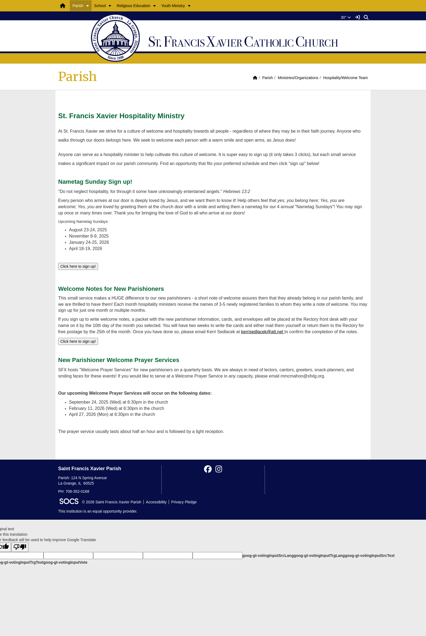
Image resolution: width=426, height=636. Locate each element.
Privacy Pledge (183, 502)
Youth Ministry (173, 6)
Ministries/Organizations (298, 78)
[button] (88, 5)
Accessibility (156, 502)
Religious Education (133, 6)
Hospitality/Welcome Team (345, 78)
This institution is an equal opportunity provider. (97, 511)
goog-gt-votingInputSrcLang (268, 555)
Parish (78, 6)
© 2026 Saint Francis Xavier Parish (111, 502)
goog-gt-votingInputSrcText (369, 555)
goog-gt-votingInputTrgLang (319, 555)
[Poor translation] (20, 547)
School (100, 6)
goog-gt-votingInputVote (65, 562)
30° (346, 17)
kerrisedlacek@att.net (262, 331)
